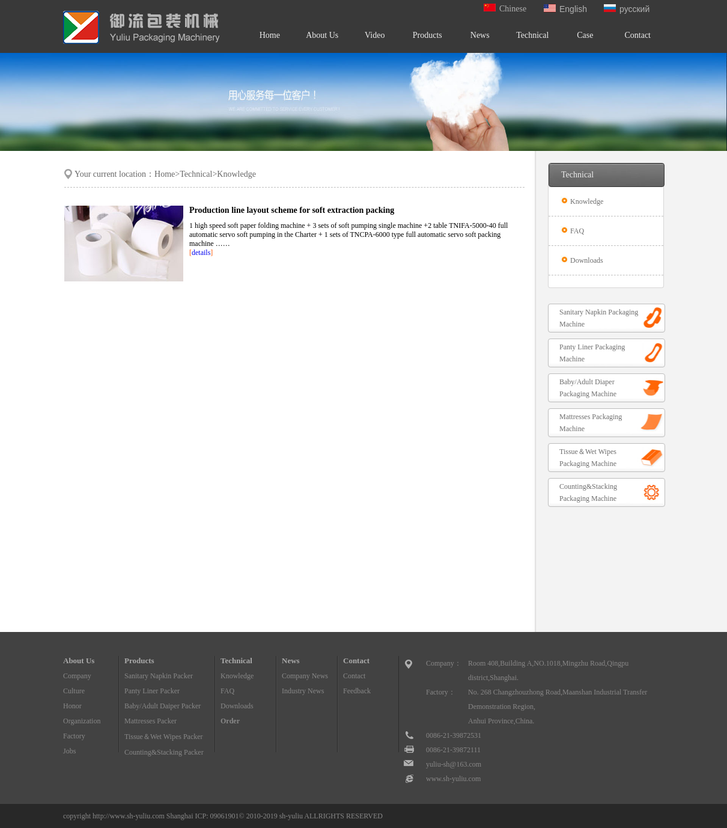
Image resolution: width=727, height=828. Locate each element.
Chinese (505, 8)
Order (230, 721)
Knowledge (585, 201)
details (201, 252)
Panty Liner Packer (152, 691)
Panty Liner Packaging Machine (592, 353)
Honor (72, 706)
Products (427, 35)
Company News (305, 676)
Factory (74, 736)
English (565, 9)
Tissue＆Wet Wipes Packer (163, 736)
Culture (74, 691)
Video (375, 35)
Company (77, 676)
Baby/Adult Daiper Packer (162, 706)
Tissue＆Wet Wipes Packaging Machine (587, 457)
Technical (532, 35)
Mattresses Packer (150, 721)
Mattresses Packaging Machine (590, 422)
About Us (322, 35)
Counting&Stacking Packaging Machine (588, 492)
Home (270, 35)
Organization (81, 721)
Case (585, 35)
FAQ (576, 231)
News (480, 35)
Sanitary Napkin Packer (158, 676)
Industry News (303, 691)
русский (626, 9)
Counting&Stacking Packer (164, 752)
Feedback (357, 691)
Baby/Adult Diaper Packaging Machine (587, 388)
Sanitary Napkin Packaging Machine (598, 318)
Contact (637, 35)
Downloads (585, 260)
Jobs (69, 751)
